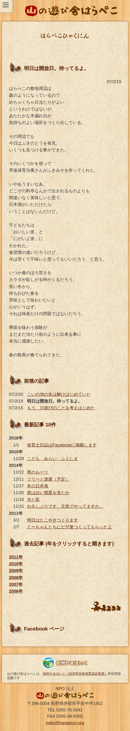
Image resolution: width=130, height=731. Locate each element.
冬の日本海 (37, 486)
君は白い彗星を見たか (48, 492)
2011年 (16, 557)
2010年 (16, 563)
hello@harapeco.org (65, 722)
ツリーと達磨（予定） (48, 479)
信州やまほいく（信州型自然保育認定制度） (75, 674)
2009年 (16, 570)
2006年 (16, 591)
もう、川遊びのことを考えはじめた (61, 408)
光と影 (33, 499)
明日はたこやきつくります (52, 520)
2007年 (16, 584)
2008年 (16, 577)
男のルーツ (37, 472)
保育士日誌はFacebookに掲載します (62, 445)
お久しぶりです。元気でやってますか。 (65, 506)
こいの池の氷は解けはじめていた (59, 394)
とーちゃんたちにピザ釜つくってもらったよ (69, 527)
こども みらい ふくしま (52, 458)
